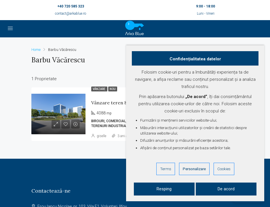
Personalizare (194, 168)
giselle (101, 136)
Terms (165, 168)
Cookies (224, 168)
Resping (164, 188)
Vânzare (99, 89)
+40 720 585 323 (70, 6)
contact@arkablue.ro (70, 14)
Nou (113, 89)
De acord (226, 188)
